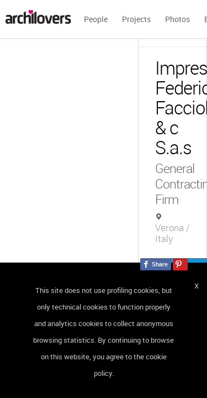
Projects (136, 19)
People (96, 19)
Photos (177, 19)
